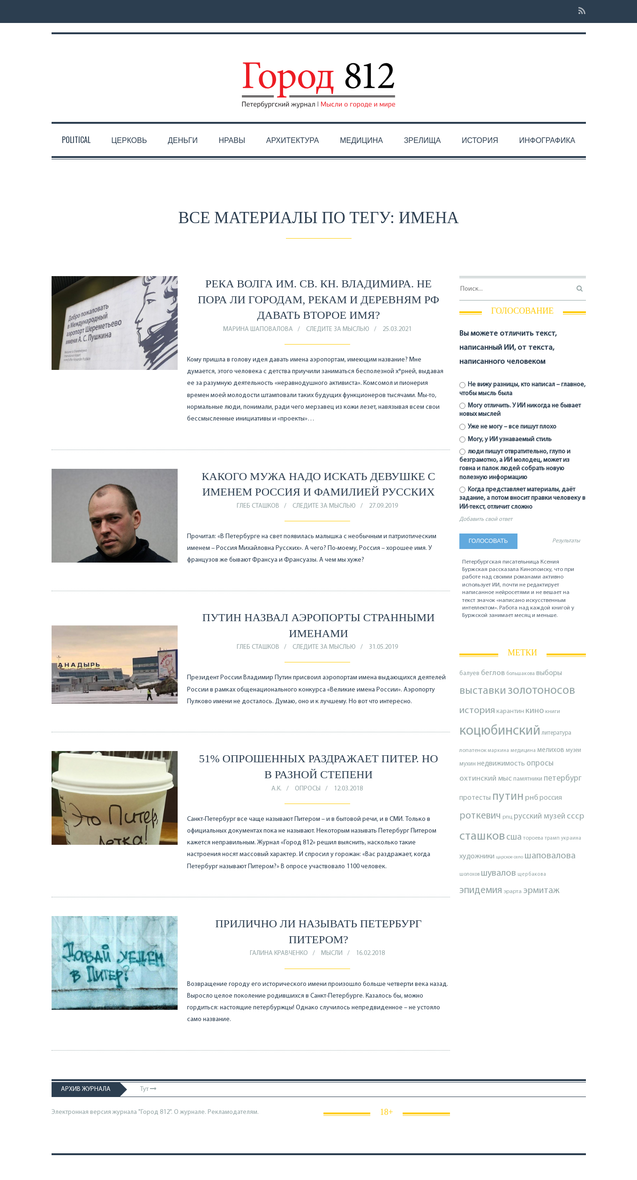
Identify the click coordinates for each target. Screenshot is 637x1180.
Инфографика (547, 139)
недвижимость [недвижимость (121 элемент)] (501, 763)
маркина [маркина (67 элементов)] (498, 750)
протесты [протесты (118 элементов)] (475, 798)
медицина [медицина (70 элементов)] (523, 750)
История (480, 139)
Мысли (332, 953)
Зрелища (422, 139)
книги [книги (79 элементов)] (552, 711)
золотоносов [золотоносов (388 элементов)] (541, 691)
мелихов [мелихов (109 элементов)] (550, 750)
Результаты (566, 541)
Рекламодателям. (233, 1112)
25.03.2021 (397, 329)
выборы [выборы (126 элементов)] (549, 673)
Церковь (129, 139)
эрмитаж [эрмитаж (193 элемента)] (541, 890)
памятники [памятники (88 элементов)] (527, 779)
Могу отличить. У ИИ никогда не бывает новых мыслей (520, 410)
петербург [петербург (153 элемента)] (563, 778)
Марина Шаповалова (258, 329)
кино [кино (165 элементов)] (534, 710)
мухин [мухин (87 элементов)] (467, 764)
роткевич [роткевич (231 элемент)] (480, 816)
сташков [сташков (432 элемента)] (482, 836)
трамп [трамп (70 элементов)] (552, 838)
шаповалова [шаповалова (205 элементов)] (550, 856)
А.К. (276, 788)
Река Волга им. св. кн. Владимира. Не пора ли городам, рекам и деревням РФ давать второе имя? (318, 299)
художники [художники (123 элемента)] (477, 856)
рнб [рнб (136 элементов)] (531, 798)
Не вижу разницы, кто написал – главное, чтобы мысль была (522, 389)
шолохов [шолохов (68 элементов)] (469, 874)
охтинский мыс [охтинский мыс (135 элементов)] (485, 778)
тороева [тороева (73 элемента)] (533, 838)
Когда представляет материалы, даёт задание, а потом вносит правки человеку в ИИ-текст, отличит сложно (522, 498)
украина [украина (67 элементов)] (571, 838)
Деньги (183, 139)
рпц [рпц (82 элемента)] (507, 817)
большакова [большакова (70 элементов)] (520, 673)
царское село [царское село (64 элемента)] (509, 857)
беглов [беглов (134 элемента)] (493, 673)
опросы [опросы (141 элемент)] (540, 763)
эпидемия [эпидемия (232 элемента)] (480, 890)
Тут (148, 1089)
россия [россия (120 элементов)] (551, 798)
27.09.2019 (383, 506)
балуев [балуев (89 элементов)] (469, 673)
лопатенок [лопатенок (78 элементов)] (473, 750)
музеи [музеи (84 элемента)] (573, 750)
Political (76, 139)
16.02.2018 (370, 953)
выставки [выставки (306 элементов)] (482, 691)
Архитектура (292, 139)
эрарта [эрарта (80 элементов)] (513, 891)
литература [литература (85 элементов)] (556, 733)
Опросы (308, 788)
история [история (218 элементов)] (477, 710)
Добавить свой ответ (485, 519)
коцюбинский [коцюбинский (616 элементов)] (499, 731)
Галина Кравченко (279, 953)
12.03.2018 (348, 788)
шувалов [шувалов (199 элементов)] (498, 873)
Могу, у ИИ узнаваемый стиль (505, 439)
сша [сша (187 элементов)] (514, 837)
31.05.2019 (383, 647)
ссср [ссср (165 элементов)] (575, 816)
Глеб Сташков (258, 506)
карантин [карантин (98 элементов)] (510, 711)
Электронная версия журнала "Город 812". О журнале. (129, 1112)
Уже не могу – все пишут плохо (508, 426)
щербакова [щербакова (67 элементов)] (531, 874)
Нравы (231, 139)
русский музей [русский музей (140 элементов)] (539, 816)
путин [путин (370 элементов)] (508, 797)
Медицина (361, 139)
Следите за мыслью (337, 329)
